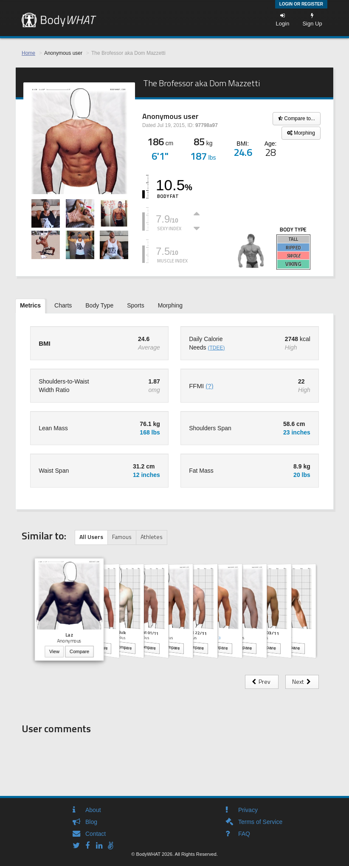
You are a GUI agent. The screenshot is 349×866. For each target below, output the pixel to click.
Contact (95, 833)
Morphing (301, 133)
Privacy (248, 810)
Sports (135, 305)
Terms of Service (260, 821)
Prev (261, 681)
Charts (63, 305)
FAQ (244, 833)
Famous (122, 536)
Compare (79, 651)
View (54, 651)
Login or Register (301, 4)
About (93, 810)
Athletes (152, 536)
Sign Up (312, 20)
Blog (91, 821)
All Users (91, 536)
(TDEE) (216, 348)
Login (283, 20)
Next (302, 681)
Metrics (30, 305)
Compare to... (296, 118)
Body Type (99, 305)
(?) (209, 385)
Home (28, 53)
